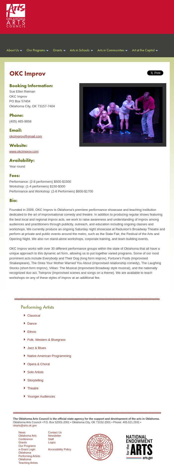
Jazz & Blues (36, 348)
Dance (32, 323)
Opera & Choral (38, 364)
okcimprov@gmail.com (25, 136)
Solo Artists (35, 372)
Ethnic (31, 332)
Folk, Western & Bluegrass (46, 340)
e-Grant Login (27, 449)
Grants (23, 442)
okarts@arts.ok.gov (25, 425)
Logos (52, 442)
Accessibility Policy (59, 449)
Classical (33, 315)
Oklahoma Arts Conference (28, 437)
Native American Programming (49, 356)
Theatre (33, 388)
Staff (51, 439)
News (22, 432)
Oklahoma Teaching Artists (28, 461)
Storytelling (35, 380)
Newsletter (54, 435)
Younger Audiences (41, 396)
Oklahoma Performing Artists (29, 454)
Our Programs (27, 445)
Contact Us (55, 432)
